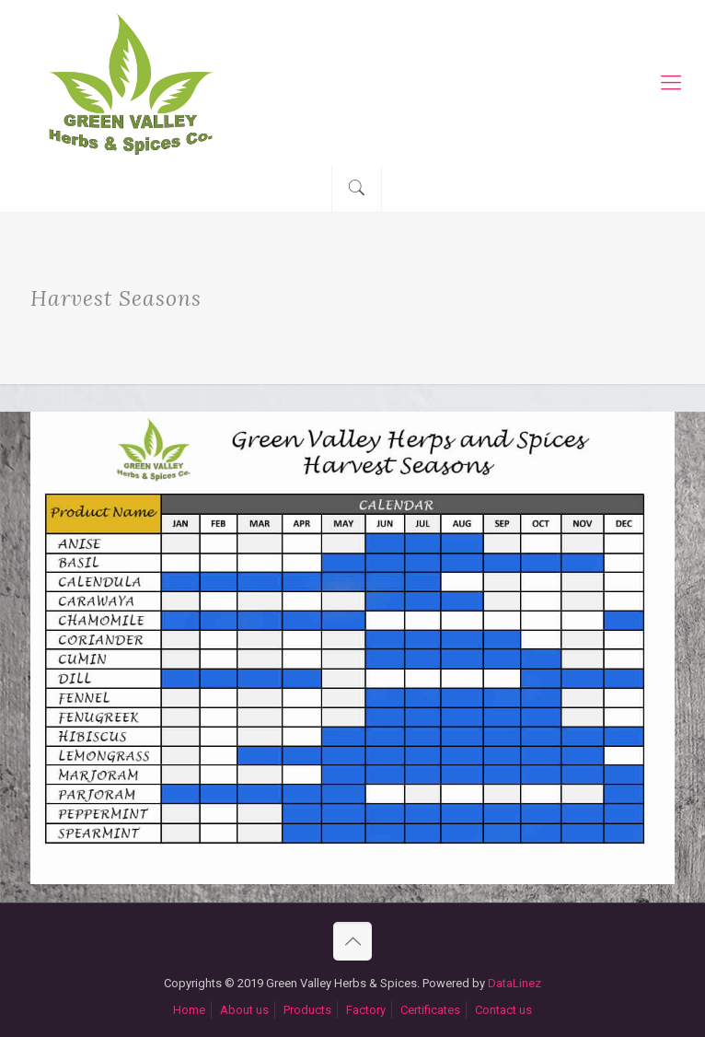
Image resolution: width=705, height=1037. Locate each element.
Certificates (430, 1010)
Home (189, 1010)
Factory (366, 1010)
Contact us (503, 1010)
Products (307, 1010)
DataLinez (514, 983)
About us (244, 1010)
